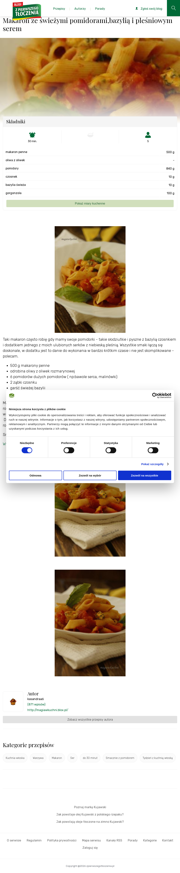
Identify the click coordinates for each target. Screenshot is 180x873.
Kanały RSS (114, 840)
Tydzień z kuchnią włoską (158, 758)
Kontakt (167, 840)
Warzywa (38, 758)
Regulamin (34, 840)
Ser (72, 758)
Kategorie (150, 840)
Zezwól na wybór (90, 475)
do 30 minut (90, 758)
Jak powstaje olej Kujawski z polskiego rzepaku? (90, 814)
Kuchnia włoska (15, 758)
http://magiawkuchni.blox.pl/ (47, 710)
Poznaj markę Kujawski (90, 807)
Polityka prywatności (61, 840)
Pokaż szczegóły (152, 464)
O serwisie (14, 840)
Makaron (57, 758)
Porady (133, 840)
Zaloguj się (90, 847)
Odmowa (35, 475)
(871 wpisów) (36, 704)
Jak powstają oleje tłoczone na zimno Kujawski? (90, 822)
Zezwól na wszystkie (144, 475)
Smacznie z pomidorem (120, 758)
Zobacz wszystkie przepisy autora (90, 719)
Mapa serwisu (91, 840)
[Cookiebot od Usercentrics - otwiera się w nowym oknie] (155, 395)
